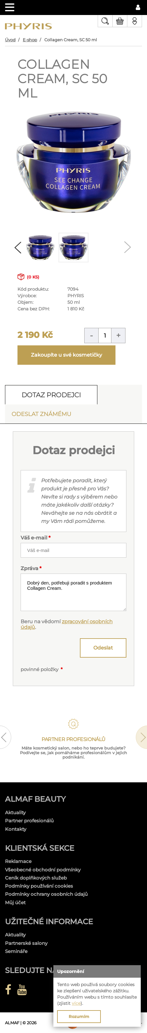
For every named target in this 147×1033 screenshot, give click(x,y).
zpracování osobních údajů (67, 624)
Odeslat (103, 648)
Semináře (16, 951)
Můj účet (15, 902)
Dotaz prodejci (51, 395)
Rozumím (79, 1016)
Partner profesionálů (29, 820)
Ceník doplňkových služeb (36, 877)
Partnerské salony (26, 943)
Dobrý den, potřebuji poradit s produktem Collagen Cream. (73, 592)
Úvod (10, 39)
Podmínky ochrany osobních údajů (46, 894)
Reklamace (18, 861)
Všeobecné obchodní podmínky (43, 869)
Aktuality (15, 812)
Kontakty (15, 829)
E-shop (30, 39)
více (76, 1003)
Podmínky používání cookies (39, 886)
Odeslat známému (41, 414)
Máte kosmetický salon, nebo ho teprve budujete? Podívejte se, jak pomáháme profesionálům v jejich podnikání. (73, 752)
